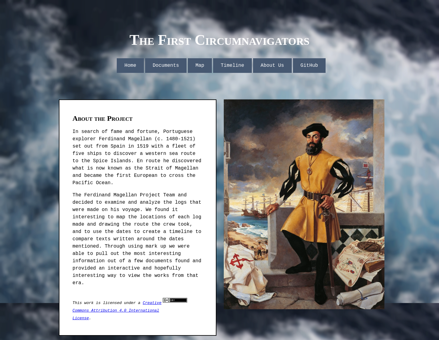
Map (199, 65)
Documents (166, 65)
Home (130, 65)
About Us (272, 65)
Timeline (232, 65)
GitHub (309, 65)
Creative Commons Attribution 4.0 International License (117, 310)
